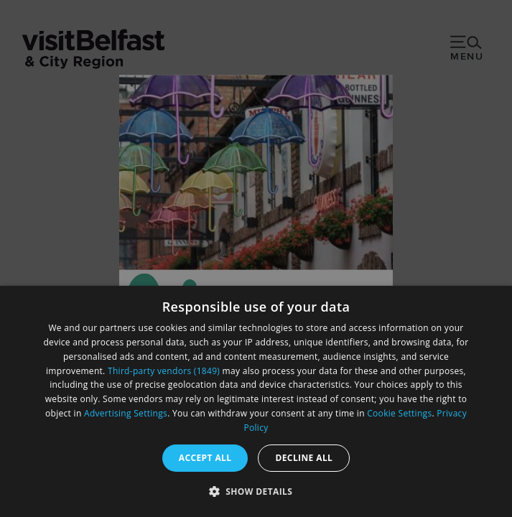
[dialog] (256, 401)
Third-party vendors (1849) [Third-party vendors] (164, 371)
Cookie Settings (399, 413)
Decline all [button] (303, 458)
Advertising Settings (125, 413)
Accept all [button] (205, 458)
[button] (256, 491)
